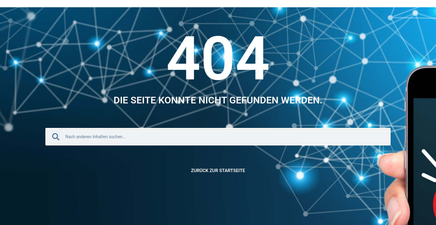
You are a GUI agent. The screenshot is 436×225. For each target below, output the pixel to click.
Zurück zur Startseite (218, 170)
